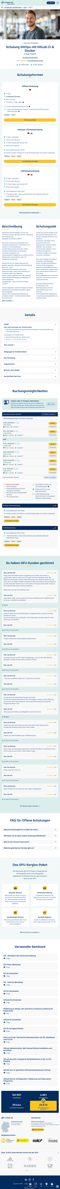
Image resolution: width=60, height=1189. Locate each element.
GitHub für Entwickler (12, 1000)
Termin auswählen (30, 120)
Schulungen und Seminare (13, 7)
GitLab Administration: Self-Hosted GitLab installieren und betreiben (27, 1049)
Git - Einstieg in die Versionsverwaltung (19, 956)
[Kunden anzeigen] (58, 1153)
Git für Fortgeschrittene (13, 1029)
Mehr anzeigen (8, 301)
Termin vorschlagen (50, 477)
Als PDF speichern (36, 65)
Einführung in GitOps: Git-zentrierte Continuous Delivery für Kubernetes (28, 1010)
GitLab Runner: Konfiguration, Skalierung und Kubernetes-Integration (27, 1080)
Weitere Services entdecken (30, 932)
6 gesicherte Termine (13, 96)
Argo (25, 7)
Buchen (53, 423)
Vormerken (53, 426)
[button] (30, 830)
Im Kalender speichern (48, 414)
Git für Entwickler (10, 973)
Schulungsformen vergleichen (30, 212)
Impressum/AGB (17, 1183)
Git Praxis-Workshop (11, 965)
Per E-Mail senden (22, 65)
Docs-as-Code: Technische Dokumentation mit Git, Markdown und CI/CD (29, 1038)
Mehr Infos (51, 404)
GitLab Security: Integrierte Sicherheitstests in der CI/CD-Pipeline (27, 1060)
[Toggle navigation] (57, 3)
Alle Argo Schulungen (30, 43)
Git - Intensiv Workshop (13, 982)
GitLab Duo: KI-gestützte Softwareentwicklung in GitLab (26, 1070)
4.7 (22, 61)
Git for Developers (11, 991)
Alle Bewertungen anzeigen (30, 806)
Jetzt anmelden (37, 1129)
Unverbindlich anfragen (30, 161)
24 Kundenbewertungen (35, 61)
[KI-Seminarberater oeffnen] (35, 1185)
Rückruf (51, 3)
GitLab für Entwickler (12, 1020)
